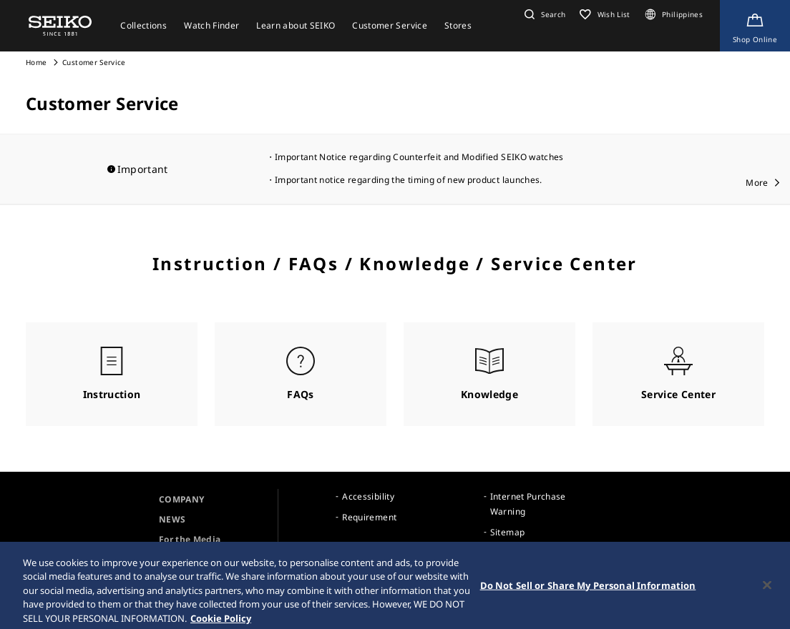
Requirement (369, 517)
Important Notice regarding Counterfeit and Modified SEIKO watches (419, 157)
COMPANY (181, 499)
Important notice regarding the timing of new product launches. (408, 180)
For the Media (190, 539)
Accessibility (368, 496)
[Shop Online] (755, 25)
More (757, 183)
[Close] (767, 592)
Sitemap (507, 532)
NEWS (172, 519)
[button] (543, 14)
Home (36, 62)
